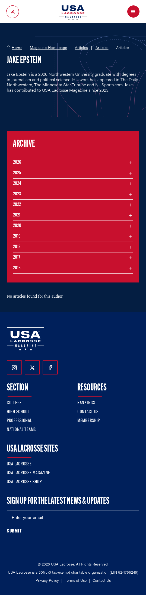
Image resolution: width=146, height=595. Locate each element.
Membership (88, 420)
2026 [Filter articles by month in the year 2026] (17, 162)
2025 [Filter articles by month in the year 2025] (17, 173)
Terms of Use (76, 580)
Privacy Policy (47, 580)
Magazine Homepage (48, 47)
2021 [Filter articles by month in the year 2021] (16, 215)
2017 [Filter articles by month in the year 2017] (16, 257)
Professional (19, 420)
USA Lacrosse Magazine (28, 473)
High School (18, 412)
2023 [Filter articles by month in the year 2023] (17, 194)
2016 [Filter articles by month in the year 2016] (17, 268)
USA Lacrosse (19, 464)
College (14, 403)
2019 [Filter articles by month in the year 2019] (17, 236)
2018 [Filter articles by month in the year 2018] (17, 246)
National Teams (21, 429)
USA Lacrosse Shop (24, 482)
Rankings (86, 403)
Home (17, 47)
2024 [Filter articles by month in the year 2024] (17, 183)
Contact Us (88, 412)
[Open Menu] (133, 11)
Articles (81, 47)
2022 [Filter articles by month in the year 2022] (17, 204)
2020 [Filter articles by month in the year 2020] (17, 225)
